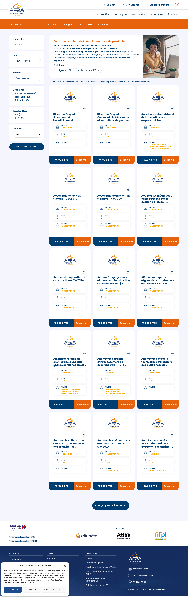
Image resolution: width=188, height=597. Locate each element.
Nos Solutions (140, 14)
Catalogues (121, 14)
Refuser (32, 589)
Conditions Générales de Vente (101, 568)
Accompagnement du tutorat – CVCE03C (67, 197)
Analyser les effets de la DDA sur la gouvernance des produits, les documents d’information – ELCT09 (69, 447)
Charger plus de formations (111, 506)
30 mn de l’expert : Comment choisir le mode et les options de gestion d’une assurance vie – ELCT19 (113, 120)
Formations (52, 24)
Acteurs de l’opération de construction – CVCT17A (69, 279)
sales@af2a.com (140, 570)
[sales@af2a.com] (130, 570)
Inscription (52, 559)
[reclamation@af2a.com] (130, 576)
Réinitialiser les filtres (27, 147)
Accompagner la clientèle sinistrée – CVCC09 (113, 197)
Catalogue (66, 24)
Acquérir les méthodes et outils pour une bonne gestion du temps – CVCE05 (157, 200)
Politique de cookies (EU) (98, 586)
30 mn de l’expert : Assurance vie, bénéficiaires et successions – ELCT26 (67, 118)
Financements (104, 24)
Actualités (157, 14)
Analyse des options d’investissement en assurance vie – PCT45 (111, 362)
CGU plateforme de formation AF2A (100, 573)
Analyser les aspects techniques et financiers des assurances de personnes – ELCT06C (156, 363)
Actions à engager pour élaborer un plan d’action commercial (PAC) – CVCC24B (113, 282)
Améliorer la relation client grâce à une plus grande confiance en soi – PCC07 (69, 363)
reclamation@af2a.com (143, 576)
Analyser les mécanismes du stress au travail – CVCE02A (113, 444)
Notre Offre (103, 14)
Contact (89, 559)
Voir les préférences (54, 589)
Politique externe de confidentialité (95, 580)
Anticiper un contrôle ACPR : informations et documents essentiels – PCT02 (156, 445)
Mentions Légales (94, 564)
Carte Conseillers (84, 24)
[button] (65, 565)
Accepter (13, 589)
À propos (173, 14)
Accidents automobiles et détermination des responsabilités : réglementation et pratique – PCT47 (157, 120)
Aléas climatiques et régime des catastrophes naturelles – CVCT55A (157, 280)
